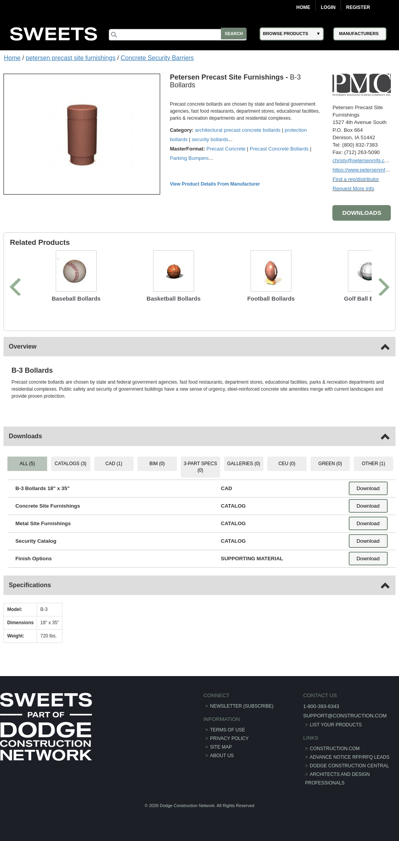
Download (367, 488)
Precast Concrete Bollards (279, 148)
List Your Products (336, 724)
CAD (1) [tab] (114, 463)
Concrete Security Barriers (157, 58)
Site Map (221, 746)
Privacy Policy (229, 738)
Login (328, 7)
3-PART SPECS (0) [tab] (200, 466)
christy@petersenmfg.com (361, 160)
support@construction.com (345, 715)
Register (358, 7)
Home (303, 7)
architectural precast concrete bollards (238, 130)
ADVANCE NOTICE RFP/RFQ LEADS (349, 757)
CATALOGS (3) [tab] (71, 463)
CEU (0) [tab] (286, 463)
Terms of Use (227, 729)
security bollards (210, 139)
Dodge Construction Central (349, 765)
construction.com (335, 748)
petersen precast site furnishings (70, 58)
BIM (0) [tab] (157, 463)
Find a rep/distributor (355, 179)
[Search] (180, 35)
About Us (222, 755)
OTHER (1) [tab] (373, 463)
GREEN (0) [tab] (330, 463)
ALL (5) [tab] (27, 463)
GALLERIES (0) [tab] (243, 463)
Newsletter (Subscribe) (242, 705)
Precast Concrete (226, 148)
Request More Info (353, 188)
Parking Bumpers (189, 158)
